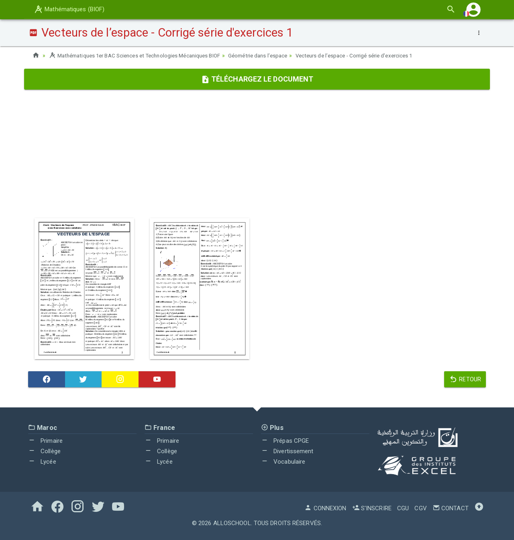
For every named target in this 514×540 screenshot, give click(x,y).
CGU (403, 508)
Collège (44, 451)
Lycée (42, 461)
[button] (473, 9)
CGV (420, 508)
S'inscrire (372, 508)
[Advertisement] (257, 154)
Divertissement (287, 451)
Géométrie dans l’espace (272, 55)
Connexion (325, 508)
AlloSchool (232, 523)
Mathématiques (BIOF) (68, 9)
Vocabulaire (283, 461)
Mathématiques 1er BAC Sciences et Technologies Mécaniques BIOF (141, 55)
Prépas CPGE (285, 440)
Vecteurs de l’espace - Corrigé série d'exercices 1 (375, 55)
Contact (450, 508)
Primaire (45, 440)
